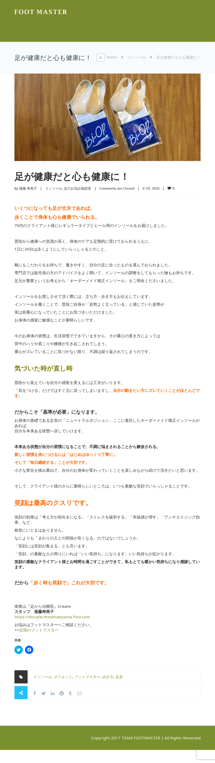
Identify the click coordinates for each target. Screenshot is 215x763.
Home (111, 57)
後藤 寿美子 (28, 188)
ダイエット (63, 676)
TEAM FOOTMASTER (140, 737)
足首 (118, 676)
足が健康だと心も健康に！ (71, 176)
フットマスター (87, 676)
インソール (136, 57)
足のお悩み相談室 (77, 188)
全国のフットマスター (39, 629)
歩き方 (107, 676)
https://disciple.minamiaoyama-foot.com (52, 616)
